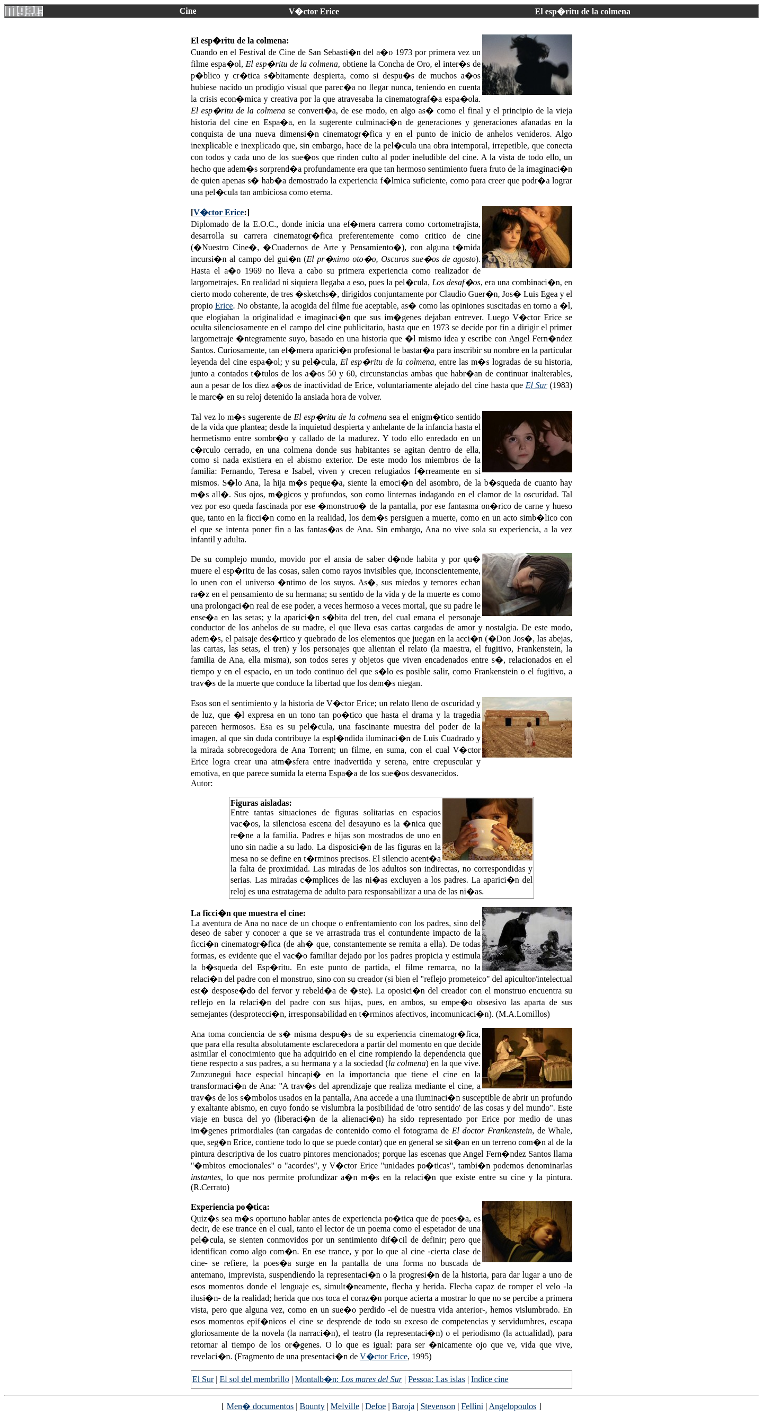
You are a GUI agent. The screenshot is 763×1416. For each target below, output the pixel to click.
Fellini (472, 1406)
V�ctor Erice (218, 212)
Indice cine (490, 1379)
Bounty (312, 1406)
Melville (345, 1406)
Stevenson (437, 1406)
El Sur (536, 385)
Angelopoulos (513, 1406)
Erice (224, 305)
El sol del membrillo (254, 1379)
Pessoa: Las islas (436, 1379)
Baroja (403, 1406)
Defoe (375, 1406)
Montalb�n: (348, 1379)
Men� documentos (260, 1406)
